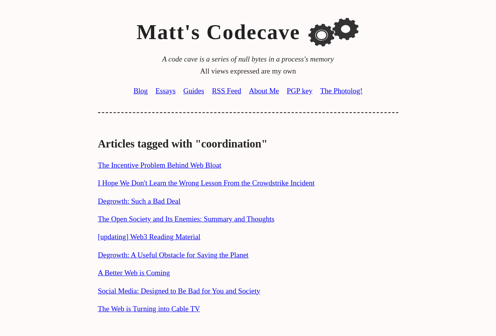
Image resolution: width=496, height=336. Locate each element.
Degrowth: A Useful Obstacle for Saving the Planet (173, 255)
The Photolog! (341, 91)
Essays (165, 91)
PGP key (299, 91)
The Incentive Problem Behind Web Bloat (159, 165)
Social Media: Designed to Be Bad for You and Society (179, 291)
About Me (264, 91)
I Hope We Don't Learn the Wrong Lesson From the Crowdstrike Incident (206, 183)
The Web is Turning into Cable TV (149, 309)
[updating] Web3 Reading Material (149, 237)
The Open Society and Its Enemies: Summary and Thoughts (186, 219)
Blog (140, 91)
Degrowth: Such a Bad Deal (139, 201)
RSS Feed (226, 91)
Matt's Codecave (218, 32)
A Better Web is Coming (134, 273)
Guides (193, 91)
